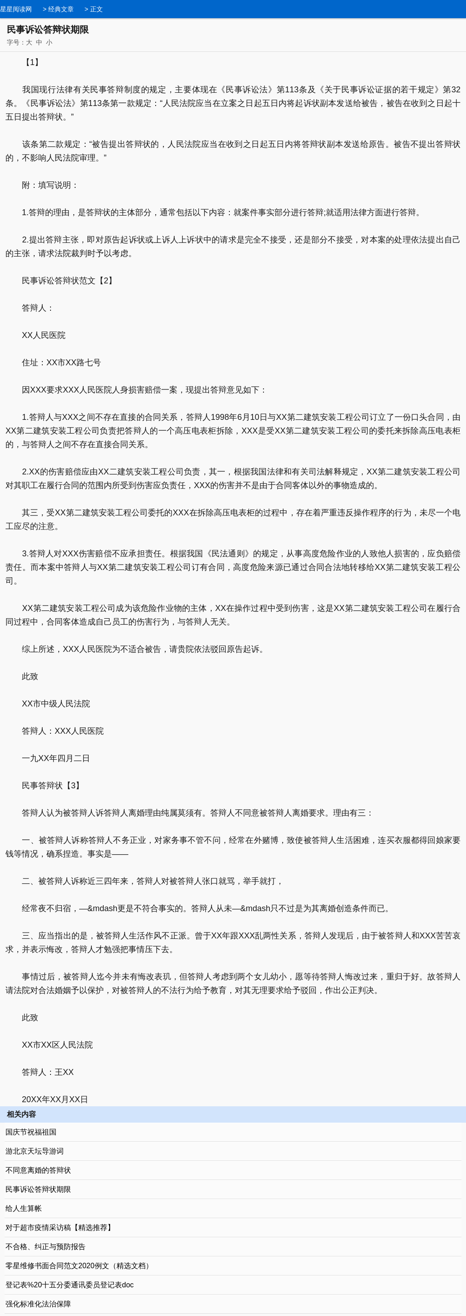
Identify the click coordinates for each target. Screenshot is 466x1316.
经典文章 (61, 9)
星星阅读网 (16, 9)
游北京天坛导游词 (34, 1151)
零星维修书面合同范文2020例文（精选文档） (79, 1266)
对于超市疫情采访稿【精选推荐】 (60, 1227)
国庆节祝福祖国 (30, 1132)
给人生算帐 (23, 1208)
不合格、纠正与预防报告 (45, 1246)
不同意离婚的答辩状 (38, 1170)
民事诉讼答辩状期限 (38, 1189)
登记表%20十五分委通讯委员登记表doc (69, 1285)
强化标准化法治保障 (38, 1304)
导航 (459, 8)
